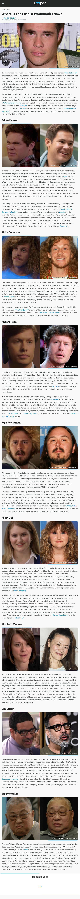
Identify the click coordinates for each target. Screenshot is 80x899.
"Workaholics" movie (12, 103)
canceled (23, 105)
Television (6, 10)
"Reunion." (19, 618)
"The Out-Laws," (22, 310)
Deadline (64, 226)
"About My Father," (31, 413)
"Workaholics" (71, 73)
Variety (62, 212)
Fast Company (20, 590)
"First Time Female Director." (50, 312)
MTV (65, 176)
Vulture (55, 386)
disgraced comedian (10, 779)
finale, (25, 849)
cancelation (9, 297)
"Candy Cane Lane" (60, 615)
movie (22, 108)
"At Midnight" (13, 413)
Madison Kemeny (10, 18)
